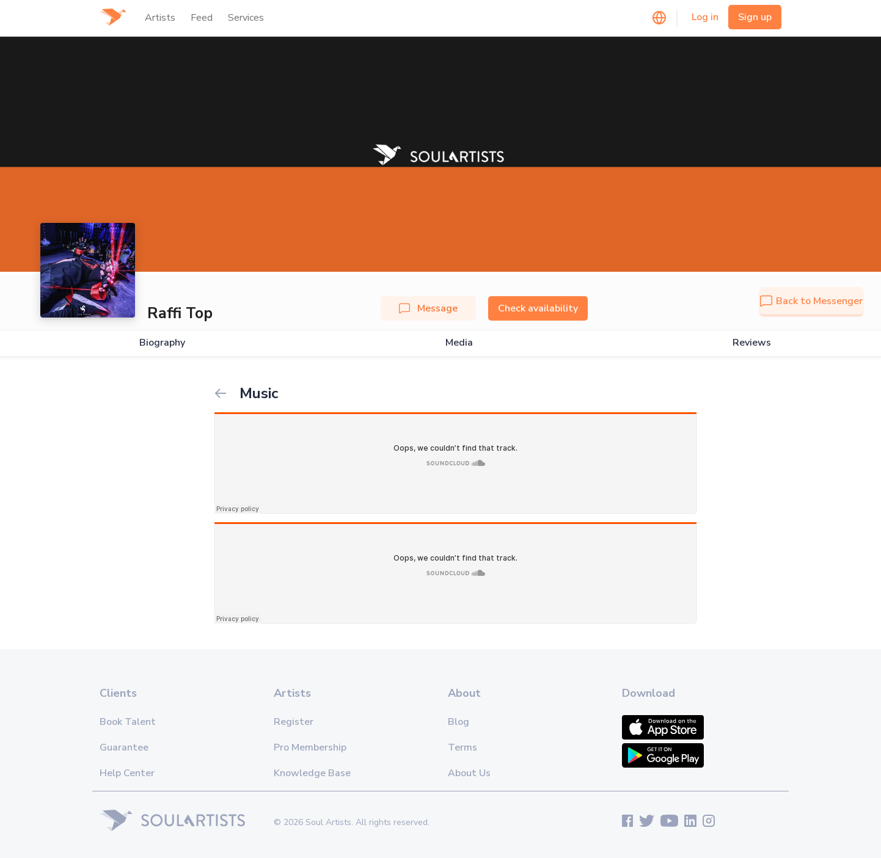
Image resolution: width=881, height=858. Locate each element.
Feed (202, 17)
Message (428, 308)
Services (246, 17)
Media (459, 342)
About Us (469, 773)
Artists (160, 17)
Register (293, 722)
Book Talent (128, 722)
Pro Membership (310, 747)
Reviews (752, 342)
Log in (705, 17)
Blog (458, 722)
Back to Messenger (811, 301)
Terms (462, 747)
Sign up (755, 17)
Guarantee (124, 747)
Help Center (127, 773)
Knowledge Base (312, 773)
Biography (162, 342)
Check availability (538, 308)
